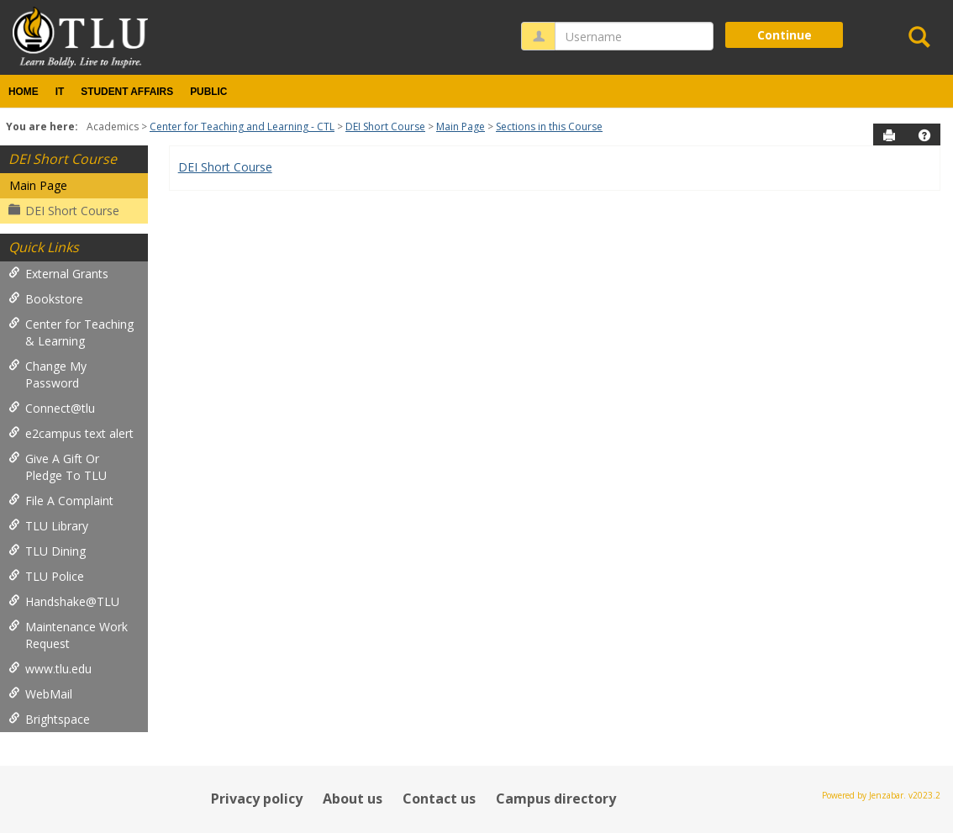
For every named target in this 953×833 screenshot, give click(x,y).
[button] (924, 135)
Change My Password (47, 374)
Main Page (460, 126)
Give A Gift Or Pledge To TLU (57, 467)
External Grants (58, 274)
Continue (784, 35)
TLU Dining (47, 551)
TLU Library (48, 526)
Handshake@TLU (63, 601)
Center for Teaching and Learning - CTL (242, 126)
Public (208, 92)
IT (60, 92)
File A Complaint (60, 501)
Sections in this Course (549, 126)
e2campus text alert (71, 433)
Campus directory (556, 798)
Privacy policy (257, 798)
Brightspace (49, 719)
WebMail (40, 694)
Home (23, 92)
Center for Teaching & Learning (71, 332)
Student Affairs (127, 92)
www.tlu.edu (50, 669)
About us (352, 798)
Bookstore (45, 299)
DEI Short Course (385, 126)
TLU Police (46, 576)
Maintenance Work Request (68, 635)
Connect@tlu (51, 408)
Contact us (439, 798)
